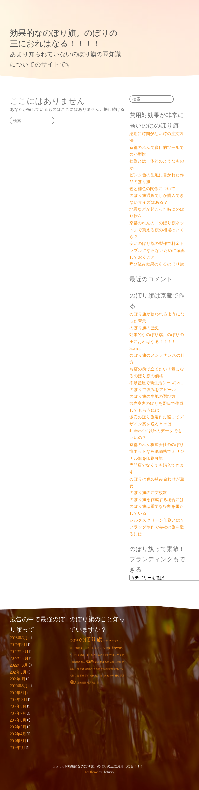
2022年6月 (19, 665)
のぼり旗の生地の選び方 (152, 396)
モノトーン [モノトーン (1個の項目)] (100, 648)
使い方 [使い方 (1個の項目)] (115, 655)
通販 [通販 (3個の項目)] (73, 682)
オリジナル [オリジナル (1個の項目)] (108, 640)
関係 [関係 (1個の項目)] (89, 682)
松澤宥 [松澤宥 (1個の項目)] (99, 668)
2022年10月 (19, 658)
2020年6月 (19, 685)
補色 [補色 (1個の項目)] (117, 675)
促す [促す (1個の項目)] (122, 655)
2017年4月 (18, 733)
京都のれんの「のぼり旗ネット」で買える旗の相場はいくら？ (156, 229)
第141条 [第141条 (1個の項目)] (103, 675)
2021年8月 (18, 672)
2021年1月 (17, 679)
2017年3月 (18, 740)
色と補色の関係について (152, 188)
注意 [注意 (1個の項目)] (105, 668)
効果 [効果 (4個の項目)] (90, 661)
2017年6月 (18, 720)
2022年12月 (19, 651)
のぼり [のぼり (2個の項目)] (74, 640)
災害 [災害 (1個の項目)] (72, 675)
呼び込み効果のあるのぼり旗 (156, 263)
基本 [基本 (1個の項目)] (107, 662)
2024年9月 (18, 644)
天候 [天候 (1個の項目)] (112, 662)
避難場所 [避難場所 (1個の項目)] (81, 682)
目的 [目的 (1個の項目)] (77, 675)
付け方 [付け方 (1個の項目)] (108, 655)
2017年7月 (18, 713)
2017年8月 (18, 706)
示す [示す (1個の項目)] (87, 675)
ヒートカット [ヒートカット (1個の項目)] (87, 648)
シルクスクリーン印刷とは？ (156, 520)
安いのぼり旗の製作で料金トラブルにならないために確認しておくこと (157, 250)
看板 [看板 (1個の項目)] (82, 675)
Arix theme (91, 772)
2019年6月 (18, 692)
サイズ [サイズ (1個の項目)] (117, 640)
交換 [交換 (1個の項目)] (108, 648)
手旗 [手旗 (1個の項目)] (82, 668)
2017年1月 (17, 747)
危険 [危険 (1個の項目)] (97, 662)
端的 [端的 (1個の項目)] (97, 675)
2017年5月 (18, 727)
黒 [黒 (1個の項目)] (98, 682)
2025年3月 (19, 637)
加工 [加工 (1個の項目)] (83, 662)
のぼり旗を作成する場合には (156, 499)
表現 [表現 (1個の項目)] (112, 675)
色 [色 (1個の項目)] (108, 675)
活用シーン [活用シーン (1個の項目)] (118, 668)
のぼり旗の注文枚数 (148, 492)
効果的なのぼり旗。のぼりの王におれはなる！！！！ (64, 37)
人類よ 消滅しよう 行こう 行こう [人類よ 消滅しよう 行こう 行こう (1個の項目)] (88, 655)
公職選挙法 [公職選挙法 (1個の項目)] (75, 662)
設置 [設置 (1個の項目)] (122, 675)
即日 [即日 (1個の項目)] (102, 662)
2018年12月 (18, 699)
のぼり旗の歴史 (144, 327)
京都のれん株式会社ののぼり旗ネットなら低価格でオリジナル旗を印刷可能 (156, 451)
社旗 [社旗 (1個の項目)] (92, 675)
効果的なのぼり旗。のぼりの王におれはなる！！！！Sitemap (156, 341)
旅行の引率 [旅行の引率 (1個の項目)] (90, 668)
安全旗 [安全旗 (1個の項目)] (118, 662)
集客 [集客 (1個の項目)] (94, 682)
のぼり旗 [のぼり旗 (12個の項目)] (90, 639)
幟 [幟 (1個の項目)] (78, 668)
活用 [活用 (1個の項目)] (110, 668)
